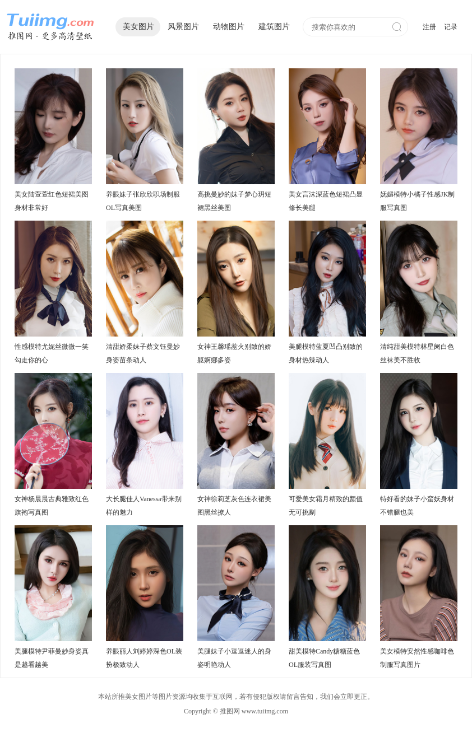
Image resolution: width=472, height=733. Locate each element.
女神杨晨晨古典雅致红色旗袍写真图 (52, 505)
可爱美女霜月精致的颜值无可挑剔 (326, 505)
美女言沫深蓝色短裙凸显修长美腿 (326, 201)
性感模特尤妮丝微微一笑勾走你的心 (52, 353)
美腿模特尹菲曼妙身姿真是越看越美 (52, 658)
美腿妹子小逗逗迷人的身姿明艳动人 (234, 658)
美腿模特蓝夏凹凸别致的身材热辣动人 (326, 353)
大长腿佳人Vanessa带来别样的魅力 (144, 505)
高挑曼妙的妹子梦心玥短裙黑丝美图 (234, 201)
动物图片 (228, 26)
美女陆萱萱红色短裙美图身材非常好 (52, 201)
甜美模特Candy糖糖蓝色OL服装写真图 (324, 658)
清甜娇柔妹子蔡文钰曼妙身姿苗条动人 (143, 353)
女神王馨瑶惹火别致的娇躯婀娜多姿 (234, 353)
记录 (450, 27)
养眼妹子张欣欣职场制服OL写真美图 (143, 201)
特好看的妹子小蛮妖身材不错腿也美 (417, 505)
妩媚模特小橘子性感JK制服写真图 (417, 201)
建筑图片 (274, 26)
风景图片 (183, 26)
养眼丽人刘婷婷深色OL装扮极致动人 (144, 658)
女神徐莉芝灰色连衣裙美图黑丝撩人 (234, 505)
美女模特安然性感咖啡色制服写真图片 (417, 658)
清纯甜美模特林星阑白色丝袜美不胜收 (417, 353)
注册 (429, 27)
